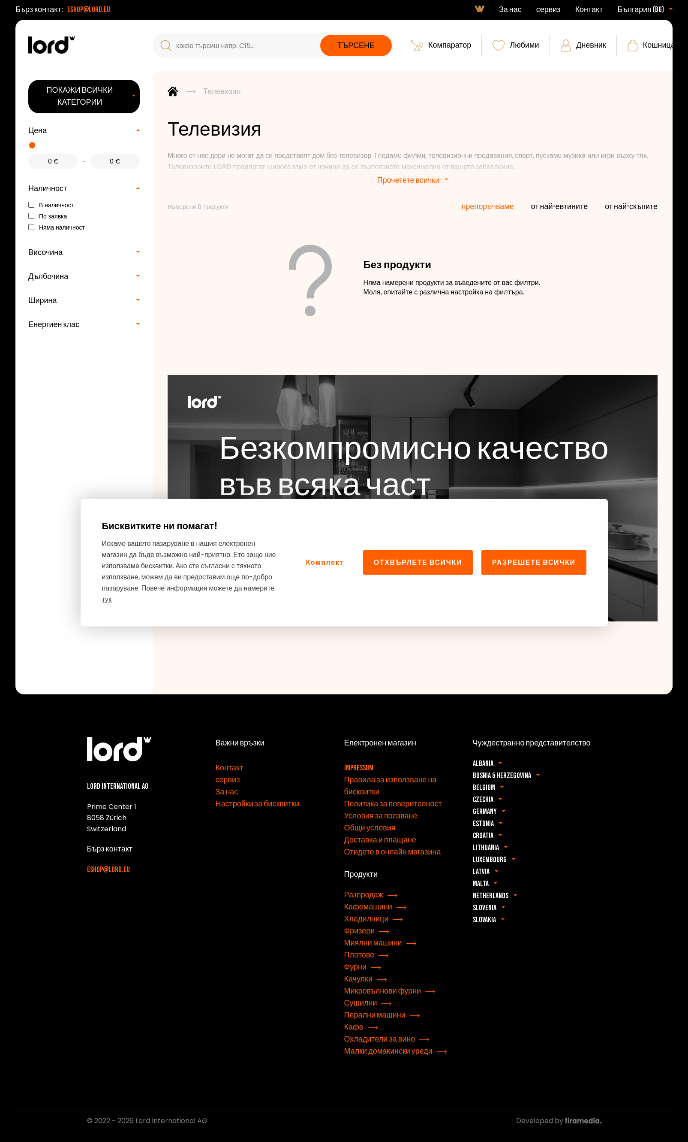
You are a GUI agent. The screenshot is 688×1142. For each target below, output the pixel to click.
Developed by (558, 1121)
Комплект (324, 562)
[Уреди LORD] (51, 45)
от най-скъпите (631, 206)
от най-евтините (559, 206)
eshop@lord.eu (88, 9)
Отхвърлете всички (418, 562)
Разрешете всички (534, 562)
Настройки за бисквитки (258, 804)
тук (107, 599)
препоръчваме (488, 206)
